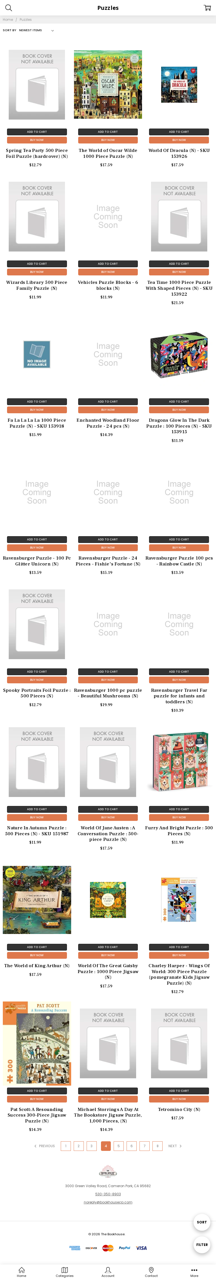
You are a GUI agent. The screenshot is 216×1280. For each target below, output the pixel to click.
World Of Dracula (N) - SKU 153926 (179, 153)
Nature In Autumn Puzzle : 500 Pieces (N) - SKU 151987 (37, 831)
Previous (44, 1146)
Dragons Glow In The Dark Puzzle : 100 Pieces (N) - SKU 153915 (179, 426)
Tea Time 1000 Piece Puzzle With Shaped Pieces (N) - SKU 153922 (179, 288)
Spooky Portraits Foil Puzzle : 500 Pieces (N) (37, 693)
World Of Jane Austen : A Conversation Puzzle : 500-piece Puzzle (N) (108, 834)
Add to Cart (37, 132)
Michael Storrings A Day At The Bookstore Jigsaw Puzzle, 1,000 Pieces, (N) (108, 1115)
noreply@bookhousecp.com (108, 1202)
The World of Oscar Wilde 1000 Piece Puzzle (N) (108, 153)
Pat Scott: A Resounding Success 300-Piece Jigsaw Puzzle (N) (37, 1115)
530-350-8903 (108, 1194)
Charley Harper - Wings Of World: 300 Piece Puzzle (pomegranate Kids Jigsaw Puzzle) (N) (179, 974)
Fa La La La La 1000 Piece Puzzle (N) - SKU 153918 (37, 423)
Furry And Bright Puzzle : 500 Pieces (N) (179, 831)
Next (175, 1146)
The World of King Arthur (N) (37, 966)
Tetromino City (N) (179, 1109)
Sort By (9, 30)
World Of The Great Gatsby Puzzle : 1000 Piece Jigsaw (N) (108, 971)
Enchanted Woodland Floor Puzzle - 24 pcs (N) (107, 423)
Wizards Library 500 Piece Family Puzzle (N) (36, 285)
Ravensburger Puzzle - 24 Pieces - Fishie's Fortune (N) (108, 561)
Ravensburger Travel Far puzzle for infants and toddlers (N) (179, 696)
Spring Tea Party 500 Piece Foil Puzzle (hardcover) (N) (37, 153)
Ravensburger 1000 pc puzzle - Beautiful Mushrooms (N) (108, 693)
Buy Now (37, 140)
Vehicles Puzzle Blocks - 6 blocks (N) (108, 285)
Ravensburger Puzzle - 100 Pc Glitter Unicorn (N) (37, 561)
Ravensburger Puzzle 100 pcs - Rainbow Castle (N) (179, 561)
